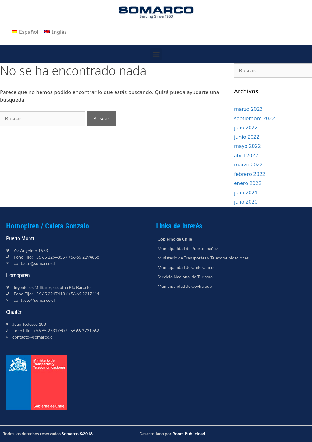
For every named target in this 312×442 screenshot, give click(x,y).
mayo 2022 (247, 145)
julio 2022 (245, 127)
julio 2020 (245, 201)
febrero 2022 (249, 173)
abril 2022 (246, 155)
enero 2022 (247, 182)
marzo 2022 (248, 164)
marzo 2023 (248, 108)
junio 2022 (246, 136)
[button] (156, 54)
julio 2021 (245, 192)
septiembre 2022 (254, 118)
